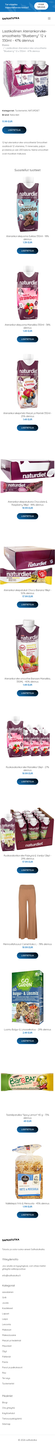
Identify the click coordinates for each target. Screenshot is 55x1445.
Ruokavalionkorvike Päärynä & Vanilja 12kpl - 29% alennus (27, 857)
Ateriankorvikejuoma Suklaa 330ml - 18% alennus (27, 238)
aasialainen (7, 1292)
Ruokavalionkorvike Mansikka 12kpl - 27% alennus (27, 769)
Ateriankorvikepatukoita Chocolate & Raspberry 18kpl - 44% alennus (27, 503)
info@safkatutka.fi (11, 1275)
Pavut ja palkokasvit (12, 1367)
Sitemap (6, 1424)
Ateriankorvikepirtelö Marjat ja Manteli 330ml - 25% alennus (27, 415)
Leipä (5, 1319)
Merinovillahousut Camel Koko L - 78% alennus (27, 944)
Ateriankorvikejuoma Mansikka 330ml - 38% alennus (27, 326)
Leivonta (6, 1324)
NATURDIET (34, 110)
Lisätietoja (14, 130)
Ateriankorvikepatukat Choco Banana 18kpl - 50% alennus (27, 592)
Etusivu (5, 45)
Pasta (5, 1362)
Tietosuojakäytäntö (12, 1418)
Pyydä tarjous (41, 5)
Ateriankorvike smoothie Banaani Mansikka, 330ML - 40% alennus (27, 680)
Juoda (5, 1302)
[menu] (49, 18)
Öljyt (4, 1351)
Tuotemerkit (21, 110)
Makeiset (6, 1329)
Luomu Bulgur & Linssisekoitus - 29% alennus (27, 1029)
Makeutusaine (9, 1335)
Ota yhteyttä (8, 1407)
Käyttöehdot (8, 1413)
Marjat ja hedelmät (11, 1340)
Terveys (6, 1378)
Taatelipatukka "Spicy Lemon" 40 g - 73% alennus (27, 1116)
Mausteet (7, 1346)
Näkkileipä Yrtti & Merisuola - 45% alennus (27, 1203)
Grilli (4, 1297)
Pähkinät (6, 1356)
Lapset (5, 1313)
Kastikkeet (7, 1308)
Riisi (4, 1372)
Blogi (4, 1402)
